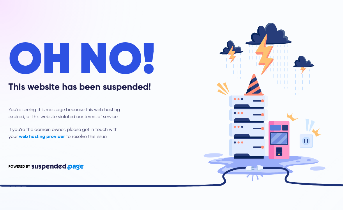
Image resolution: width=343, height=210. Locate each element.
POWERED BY (46, 167)
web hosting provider (42, 136)
